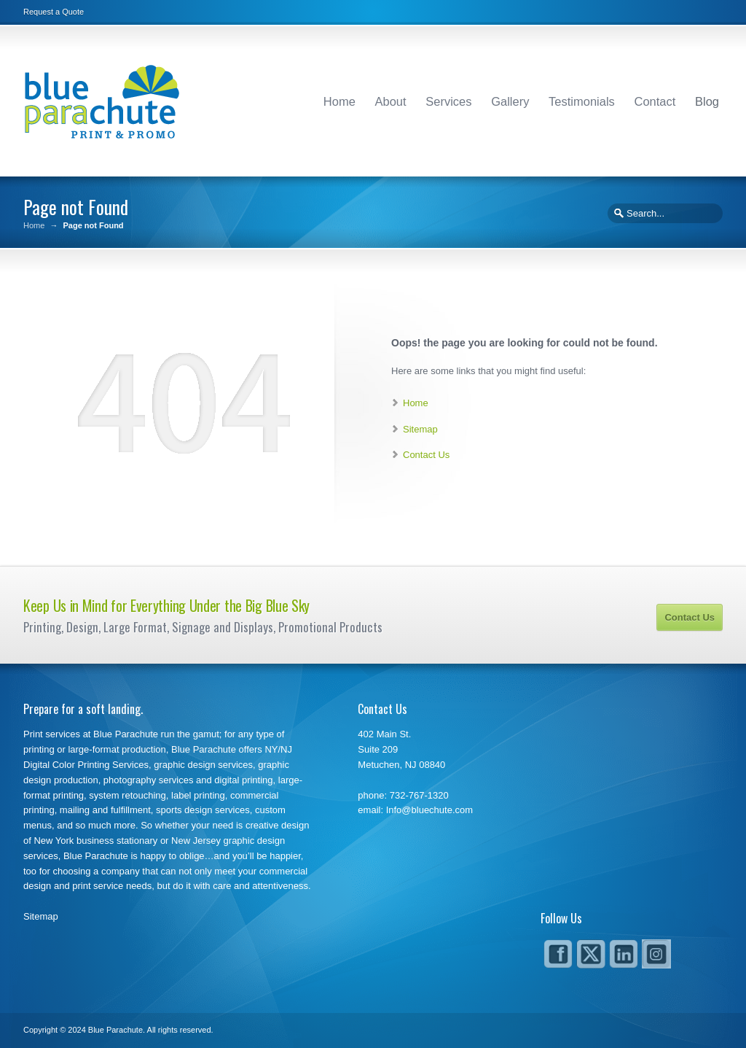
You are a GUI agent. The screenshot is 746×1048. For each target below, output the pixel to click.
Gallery (510, 101)
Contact (654, 101)
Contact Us (426, 454)
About (391, 101)
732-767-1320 (419, 795)
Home (339, 101)
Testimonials (582, 101)
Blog (707, 101)
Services (448, 101)
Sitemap (420, 429)
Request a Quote (53, 11)
